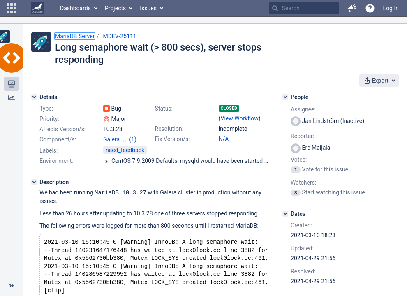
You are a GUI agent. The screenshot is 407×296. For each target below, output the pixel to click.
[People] (285, 97)
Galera (111, 139)
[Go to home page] (37, 8)
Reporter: (302, 136)
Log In (391, 8)
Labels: (48, 150)
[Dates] (285, 214)
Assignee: (303, 109)
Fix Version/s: (172, 139)
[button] (11, 8)
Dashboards (75, 8)
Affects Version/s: (62, 129)
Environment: (56, 160)
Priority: (49, 119)
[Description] (34, 182)
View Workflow (240, 118)
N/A (224, 139)
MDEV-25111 (119, 36)
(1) (132, 139)
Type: (46, 108)
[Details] (34, 97)
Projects (115, 8)
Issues (148, 8)
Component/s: (57, 139)
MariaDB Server (75, 36)
